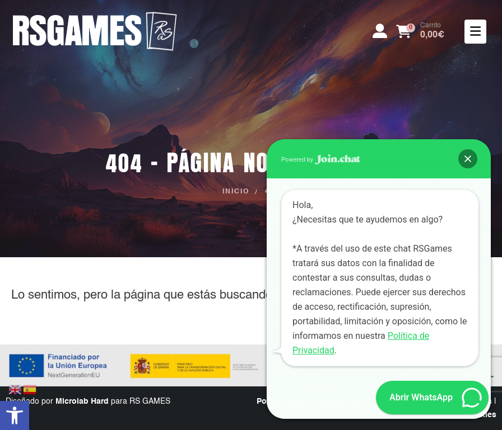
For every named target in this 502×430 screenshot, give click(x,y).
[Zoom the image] (95, 15)
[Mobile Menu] (475, 32)
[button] (14, 415)
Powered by (320, 159)
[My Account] (380, 31)
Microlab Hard (82, 401)
